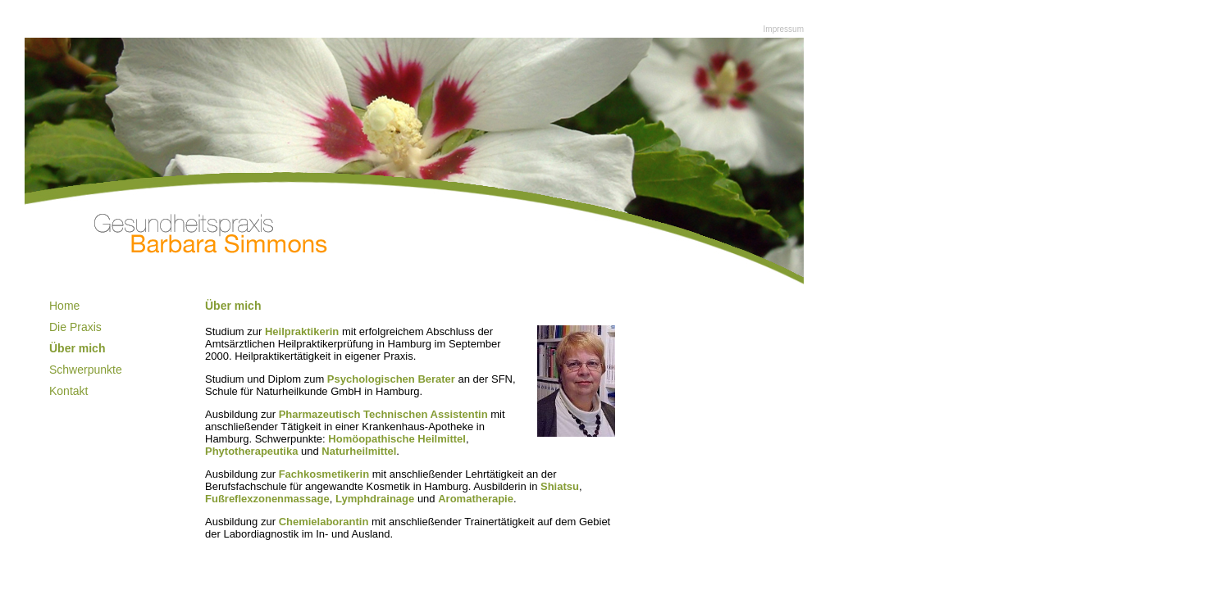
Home (64, 305)
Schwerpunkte (85, 369)
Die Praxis (75, 327)
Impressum (784, 29)
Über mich (77, 348)
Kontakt (68, 390)
